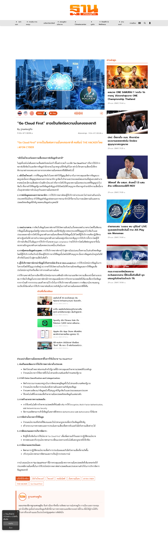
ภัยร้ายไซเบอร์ (38, 478)
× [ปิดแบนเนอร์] (17, 512)
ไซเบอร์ (50, 478)
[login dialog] (150, 23)
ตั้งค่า (11, 528)
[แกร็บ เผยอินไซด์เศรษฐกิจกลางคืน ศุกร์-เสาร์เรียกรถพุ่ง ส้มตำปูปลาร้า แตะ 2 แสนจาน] (60, 312)
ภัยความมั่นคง (74, 478)
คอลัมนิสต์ (61, 478)
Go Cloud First (36, 484)
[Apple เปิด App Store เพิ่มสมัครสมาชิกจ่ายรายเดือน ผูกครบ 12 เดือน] (60, 334)
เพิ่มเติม (5, 519)
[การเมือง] (132, 23)
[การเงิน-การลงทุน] (33, 23)
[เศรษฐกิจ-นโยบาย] (64, 23)
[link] (127, 86)
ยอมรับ (11, 523)
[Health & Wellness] (107, 23)
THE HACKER (22, 484)
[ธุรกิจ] (93, 23)
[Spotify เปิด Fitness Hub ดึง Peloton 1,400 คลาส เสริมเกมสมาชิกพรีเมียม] (60, 323)
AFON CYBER (88, 478)
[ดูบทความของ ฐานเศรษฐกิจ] (60, 504)
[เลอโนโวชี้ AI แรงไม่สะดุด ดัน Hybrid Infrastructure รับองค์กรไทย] (60, 301)
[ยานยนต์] (122, 23)
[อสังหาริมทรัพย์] (49, 23)
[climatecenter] (81, 23)
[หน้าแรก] (19, 23)
